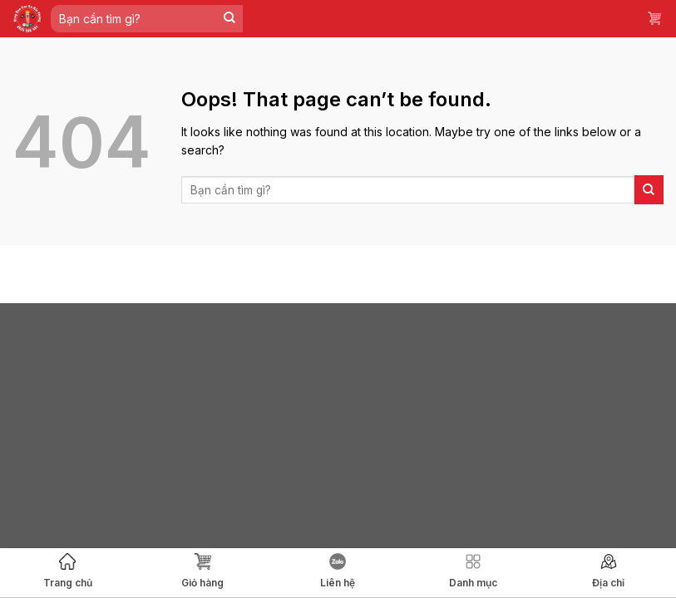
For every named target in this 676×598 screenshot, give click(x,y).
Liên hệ (337, 571)
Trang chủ (67, 571)
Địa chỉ (608, 571)
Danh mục (473, 571)
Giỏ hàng (202, 571)
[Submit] (230, 19)
